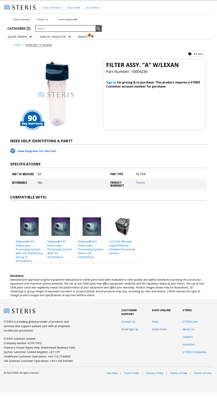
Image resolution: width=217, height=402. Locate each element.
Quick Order (20, 36)
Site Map (112, 373)
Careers (188, 337)
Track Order (132, 373)
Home (17, 45)
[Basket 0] (86, 36)
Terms (140, 183)
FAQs (155, 321)
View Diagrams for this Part (37, 151)
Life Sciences (92, 7)
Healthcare (73, 7)
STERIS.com (190, 321)
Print (198, 54)
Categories (19, 28)
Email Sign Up (129, 329)
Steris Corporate (51, 7)
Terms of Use (202, 373)
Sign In (111, 82)
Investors (189, 344)
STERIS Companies (195, 352)
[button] (99, 29)
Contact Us (42, 19)
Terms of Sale (179, 373)
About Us (188, 329)
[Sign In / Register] (55, 36)
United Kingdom (67, 19)
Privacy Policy (155, 373)
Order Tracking (21, 19)
